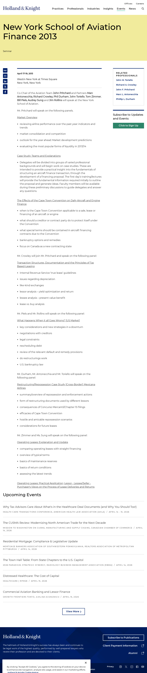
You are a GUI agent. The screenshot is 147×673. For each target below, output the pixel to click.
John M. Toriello (124, 80)
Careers (140, 3)
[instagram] (131, 667)
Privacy (110, 666)
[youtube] (142, 667)
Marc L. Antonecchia (127, 94)
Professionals (75, 8)
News (132, 8)
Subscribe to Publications (123, 637)
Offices (128, 3)
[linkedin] (120, 667)
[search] (143, 8)
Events (121, 8)
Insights (108, 8)
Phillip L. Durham (125, 99)
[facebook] (137, 667)
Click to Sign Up (128, 125)
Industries (93, 8)
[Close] (85, 668)
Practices (57, 8)
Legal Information (89, 667)
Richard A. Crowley (126, 84)
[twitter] (126, 667)
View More (72, 611)
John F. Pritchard (125, 89)
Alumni (132, 653)
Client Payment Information (120, 645)
